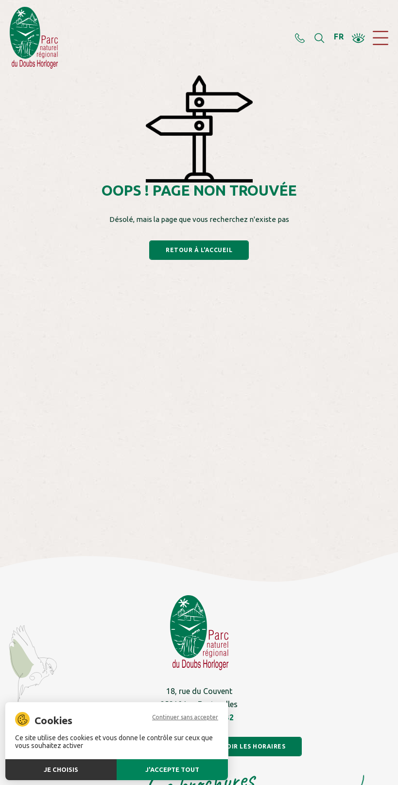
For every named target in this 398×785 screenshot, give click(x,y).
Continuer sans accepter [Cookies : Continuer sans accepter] (185, 717)
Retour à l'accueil (199, 250)
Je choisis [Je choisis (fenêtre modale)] (61, 769)
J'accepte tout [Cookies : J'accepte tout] (172, 769)
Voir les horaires (254, 746)
